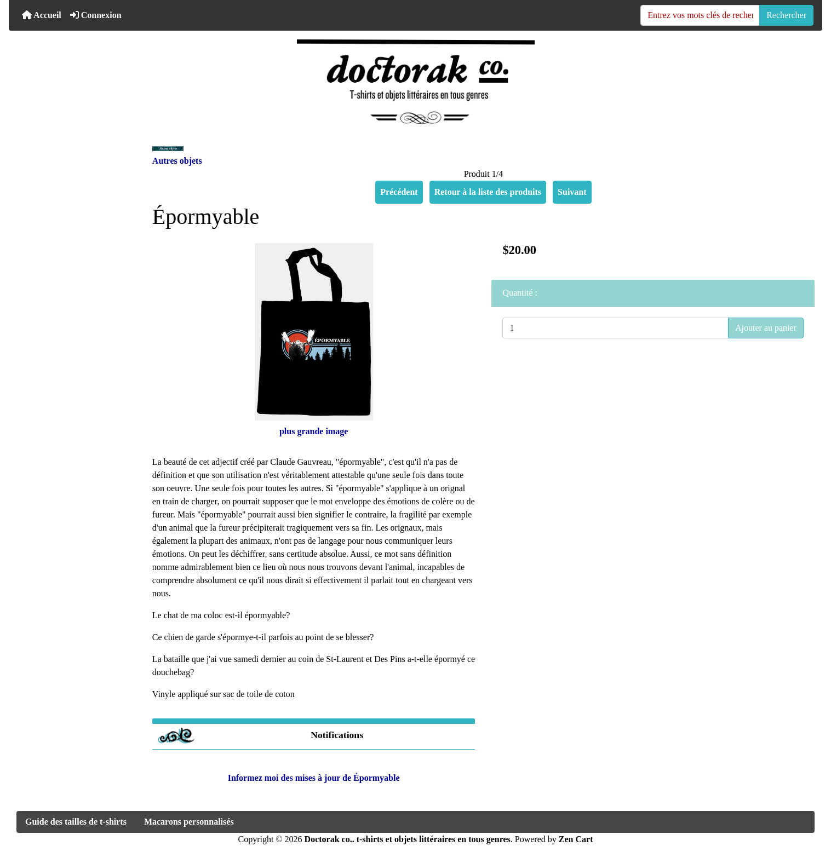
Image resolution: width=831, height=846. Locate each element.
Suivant (572, 192)
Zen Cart (576, 839)
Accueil (41, 15)
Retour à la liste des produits (487, 192)
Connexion (96, 15)
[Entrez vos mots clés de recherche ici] (700, 15)
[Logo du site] (415, 81)
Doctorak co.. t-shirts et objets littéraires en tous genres (408, 839)
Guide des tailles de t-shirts (76, 821)
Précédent (398, 192)
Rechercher (786, 15)
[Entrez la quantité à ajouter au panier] (615, 328)
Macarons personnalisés (189, 821)
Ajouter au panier (765, 327)
